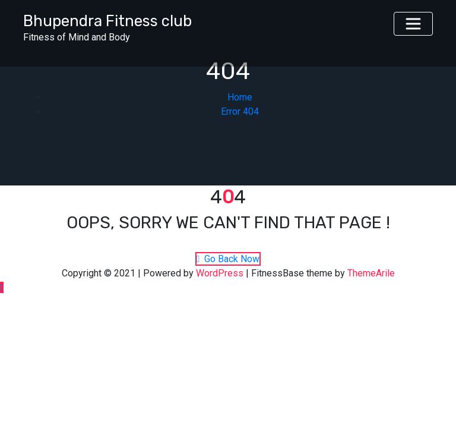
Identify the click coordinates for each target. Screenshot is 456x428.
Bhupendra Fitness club (107, 21)
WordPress (219, 273)
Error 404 (240, 111)
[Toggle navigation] (413, 24)
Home (239, 97)
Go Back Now (228, 259)
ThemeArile (371, 273)
